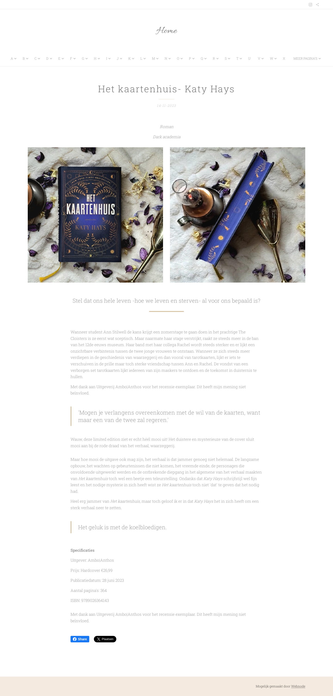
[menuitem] (15, 58)
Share (80, 639)
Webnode (298, 686)
